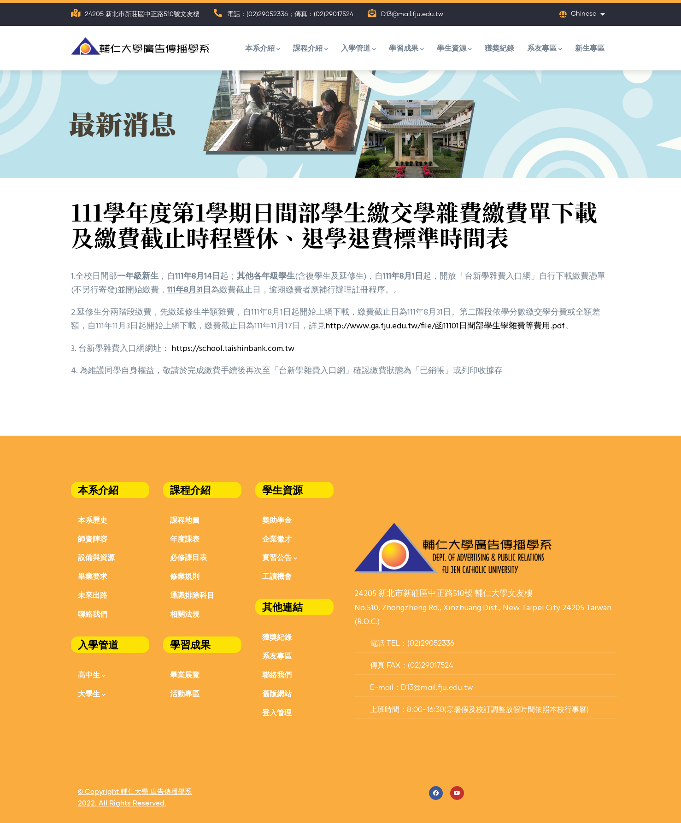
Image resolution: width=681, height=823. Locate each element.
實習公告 (279, 558)
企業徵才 (277, 538)
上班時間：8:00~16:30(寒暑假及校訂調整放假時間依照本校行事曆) (471, 709)
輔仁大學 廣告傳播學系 (156, 791)
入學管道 (358, 48)
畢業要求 (92, 576)
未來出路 (92, 594)
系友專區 (544, 48)
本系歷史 (92, 519)
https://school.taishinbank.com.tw (232, 349)
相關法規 (185, 613)
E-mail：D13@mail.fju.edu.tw (413, 687)
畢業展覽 (185, 674)
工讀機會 (277, 576)
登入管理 (277, 712)
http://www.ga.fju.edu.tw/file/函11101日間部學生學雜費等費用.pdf (445, 326)
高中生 (92, 675)
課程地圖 (185, 519)
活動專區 (185, 693)
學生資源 (454, 48)
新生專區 (590, 47)
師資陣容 (92, 538)
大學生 (92, 694)
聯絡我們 (92, 613)
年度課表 (185, 538)
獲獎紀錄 (499, 47)
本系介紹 (262, 48)
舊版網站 (277, 693)
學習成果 (406, 48)
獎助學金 (277, 519)
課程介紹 (310, 48)
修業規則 (185, 576)
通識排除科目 (192, 594)
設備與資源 (96, 557)
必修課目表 (188, 557)
